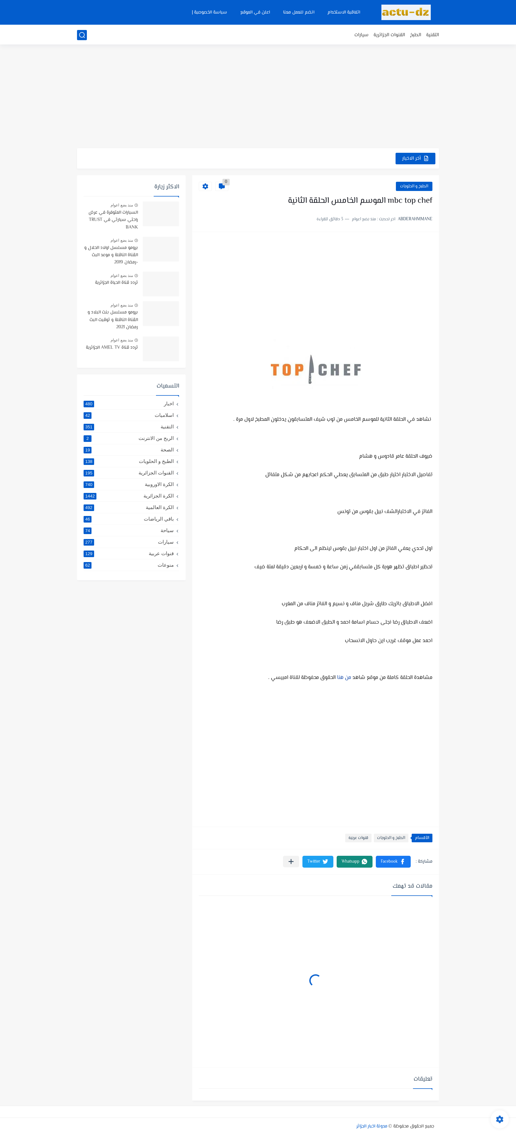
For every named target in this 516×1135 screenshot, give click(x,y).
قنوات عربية (358, 838)
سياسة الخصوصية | (209, 12)
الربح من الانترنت (129, 438)
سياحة (129, 530)
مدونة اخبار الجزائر (371, 1126)
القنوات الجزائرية (389, 35)
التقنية (432, 35)
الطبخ (415, 35)
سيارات (361, 35)
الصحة (129, 450)
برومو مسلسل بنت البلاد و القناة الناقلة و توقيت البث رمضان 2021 (113, 320)
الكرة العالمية (129, 507)
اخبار (129, 404)
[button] (393, 862)
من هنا (344, 678)
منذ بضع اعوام (122, 205)
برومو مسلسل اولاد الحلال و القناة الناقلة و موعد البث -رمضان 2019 (111, 255)
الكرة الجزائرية (129, 496)
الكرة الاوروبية (129, 484)
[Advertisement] (258, 97)
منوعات (129, 565)
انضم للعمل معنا (298, 12)
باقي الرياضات (129, 519)
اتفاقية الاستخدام (343, 12)
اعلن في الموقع (255, 12)
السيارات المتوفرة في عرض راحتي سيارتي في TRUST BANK (113, 220)
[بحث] (82, 35)
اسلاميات (129, 415)
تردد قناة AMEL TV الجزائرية (112, 347)
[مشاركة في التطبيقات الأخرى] (291, 861)
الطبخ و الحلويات (414, 186)
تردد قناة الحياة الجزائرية (116, 282)
